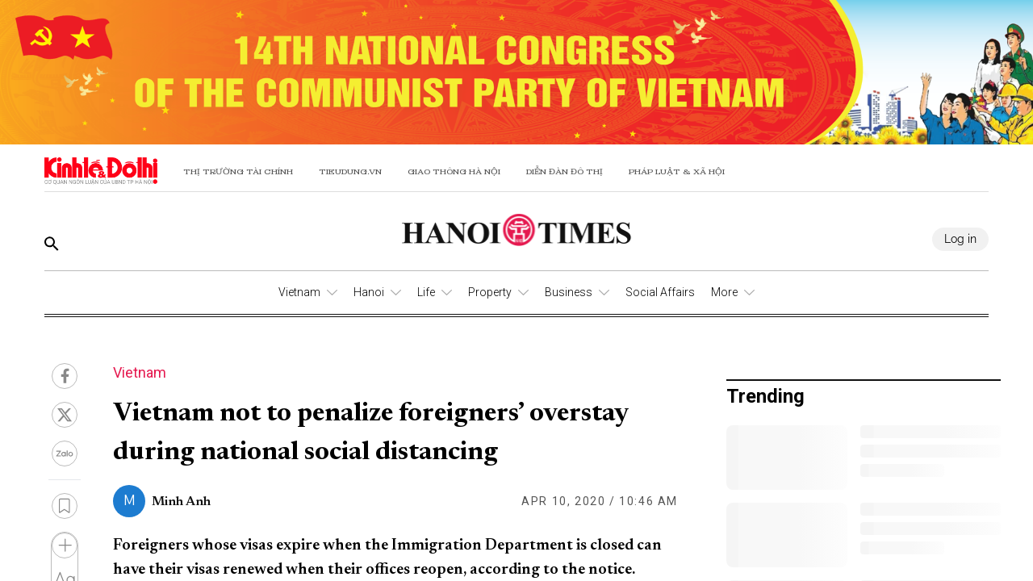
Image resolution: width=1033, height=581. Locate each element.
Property (490, 292)
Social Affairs (660, 292)
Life (426, 292)
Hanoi (368, 292)
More (724, 292)
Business (568, 292)
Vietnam (299, 292)
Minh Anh (181, 501)
